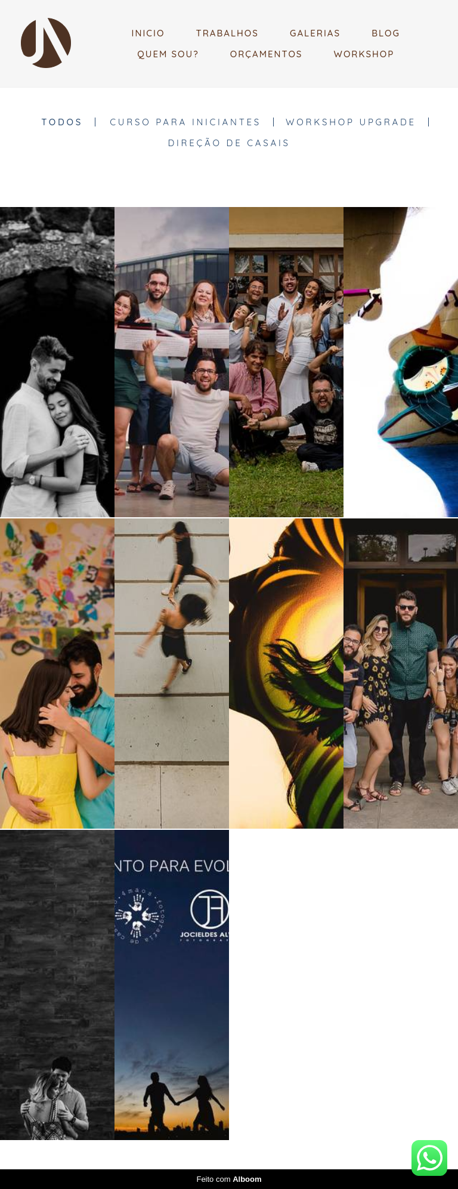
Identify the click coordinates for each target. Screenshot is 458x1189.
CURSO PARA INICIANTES (185, 122)
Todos (62, 122)
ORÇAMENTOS (266, 54)
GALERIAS (315, 33)
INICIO (148, 33)
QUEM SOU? (168, 54)
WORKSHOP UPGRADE (351, 122)
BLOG (386, 33)
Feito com (228, 1179)
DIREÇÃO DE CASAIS (229, 142)
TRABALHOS (227, 33)
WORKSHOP (364, 54)
